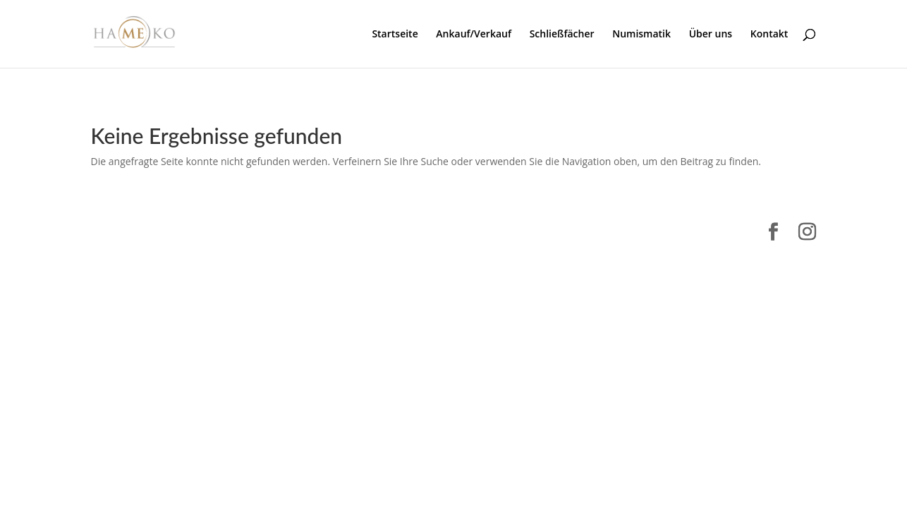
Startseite (395, 34)
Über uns (710, 34)
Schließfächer (562, 34)
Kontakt (769, 34)
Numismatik (641, 34)
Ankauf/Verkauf (473, 34)
